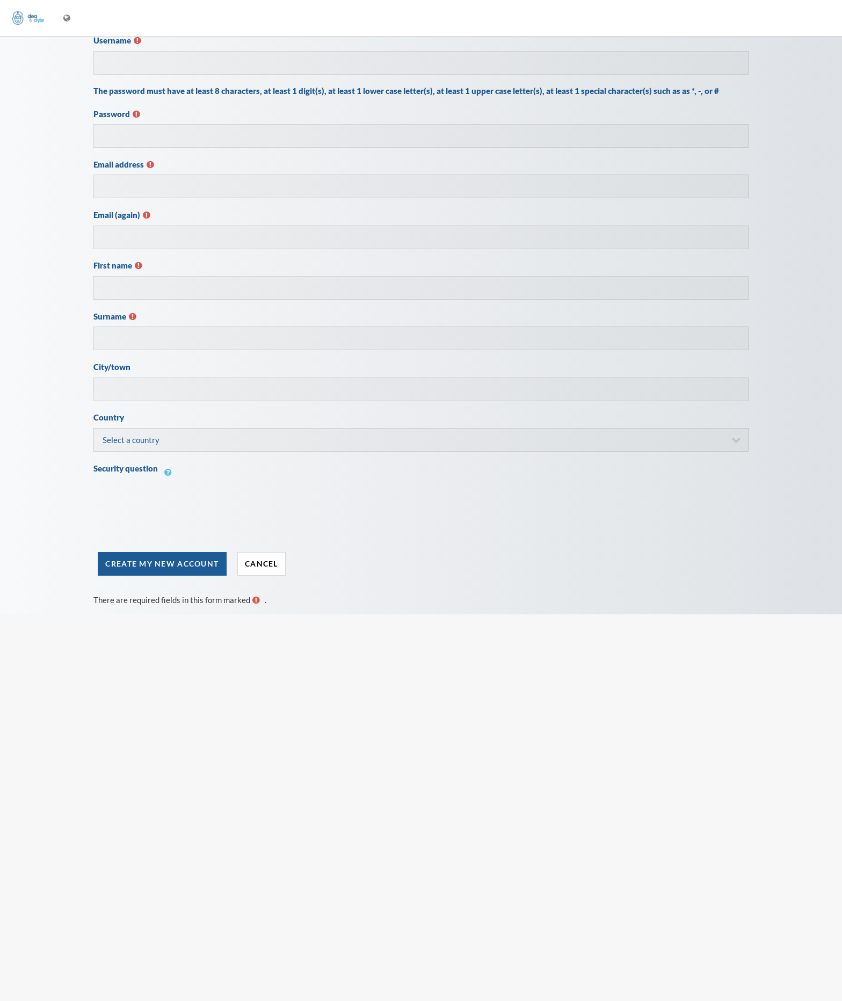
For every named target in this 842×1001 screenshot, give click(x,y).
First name (112, 265)
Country (108, 417)
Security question (125, 468)
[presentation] (175, 515)
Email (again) (116, 215)
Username (112, 40)
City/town (111, 367)
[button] (170, 478)
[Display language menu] (68, 18)
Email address (118, 164)
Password (111, 114)
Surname (109, 316)
